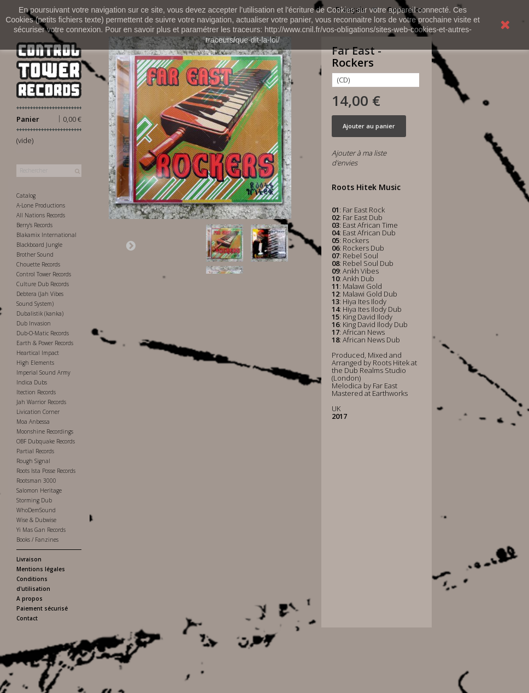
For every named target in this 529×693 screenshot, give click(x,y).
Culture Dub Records (42, 284)
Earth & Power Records (44, 343)
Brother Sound (35, 254)
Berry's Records (34, 225)
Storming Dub (34, 500)
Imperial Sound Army (43, 372)
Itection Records (36, 392)
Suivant (130, 245)
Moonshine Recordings (44, 431)
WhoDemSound (36, 510)
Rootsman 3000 (36, 480)
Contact (27, 618)
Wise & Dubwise (36, 520)
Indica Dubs (31, 382)
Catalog (26, 195)
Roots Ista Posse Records (45, 471)
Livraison (29, 559)
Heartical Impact (37, 353)
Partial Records (35, 451)
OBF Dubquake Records (45, 441)
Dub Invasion (33, 323)
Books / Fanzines (37, 539)
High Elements (35, 362)
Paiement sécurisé (42, 608)
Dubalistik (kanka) (39, 313)
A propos (29, 598)
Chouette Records (38, 264)
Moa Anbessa (33, 421)
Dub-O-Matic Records (42, 333)
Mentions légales (40, 569)
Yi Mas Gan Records (41, 530)
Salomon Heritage (39, 490)
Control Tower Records (43, 274)
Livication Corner (38, 412)
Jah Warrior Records (41, 402)
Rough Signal (33, 461)
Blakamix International (46, 235)
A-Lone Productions (40, 205)
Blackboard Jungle (39, 244)
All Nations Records (40, 215)
